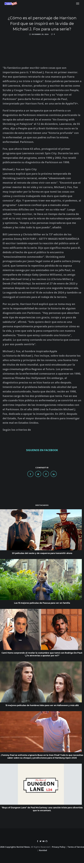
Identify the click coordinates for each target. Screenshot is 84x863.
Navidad (43, 850)
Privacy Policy (58, 847)
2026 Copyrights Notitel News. (15, 847)
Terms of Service (75, 847)
